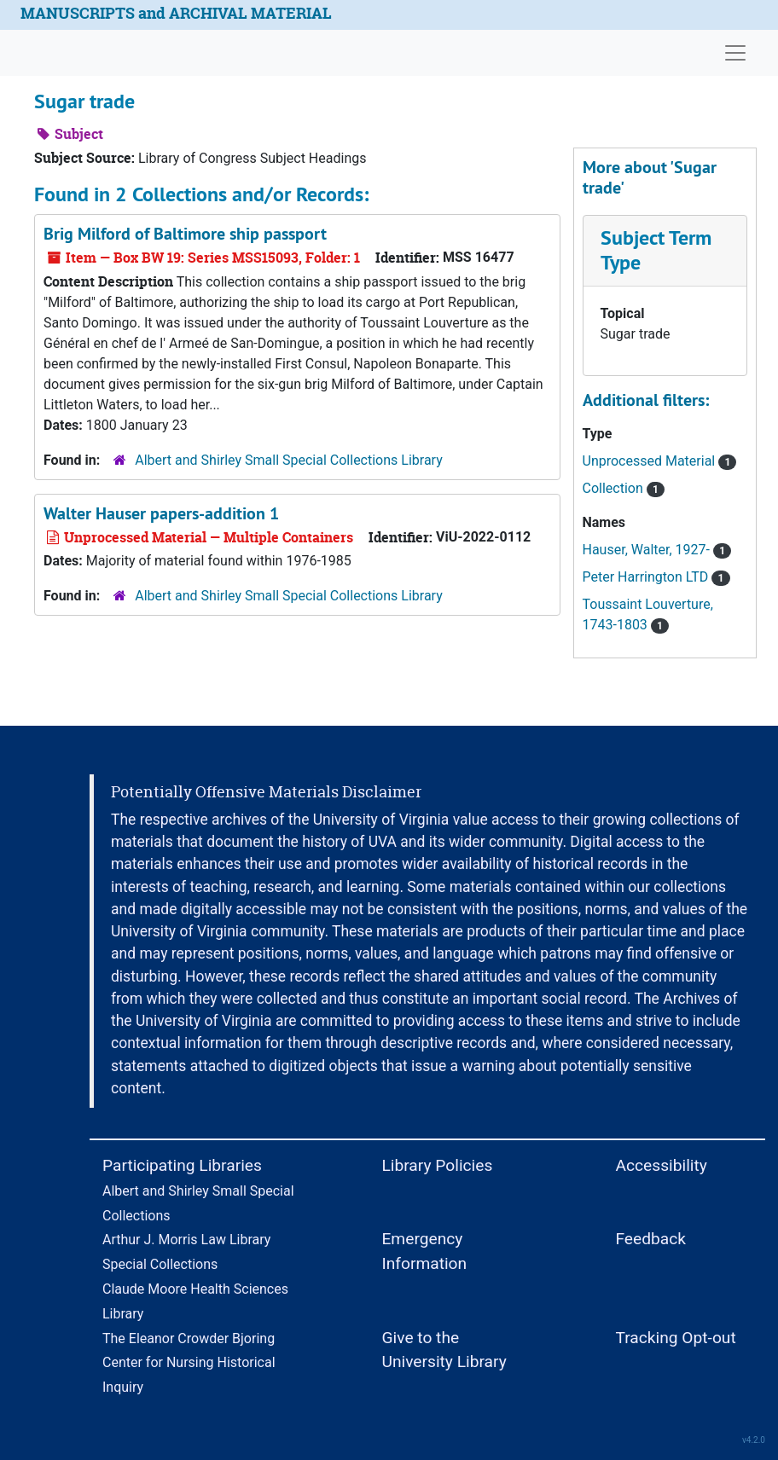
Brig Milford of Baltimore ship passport (185, 234)
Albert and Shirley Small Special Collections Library (289, 460)
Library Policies (436, 1165)
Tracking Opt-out (675, 1337)
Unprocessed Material (660, 461)
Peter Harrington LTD (656, 577)
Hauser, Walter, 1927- (657, 550)
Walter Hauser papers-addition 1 (161, 513)
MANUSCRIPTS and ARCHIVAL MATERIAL (176, 13)
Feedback (650, 1239)
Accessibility (660, 1165)
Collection (624, 488)
